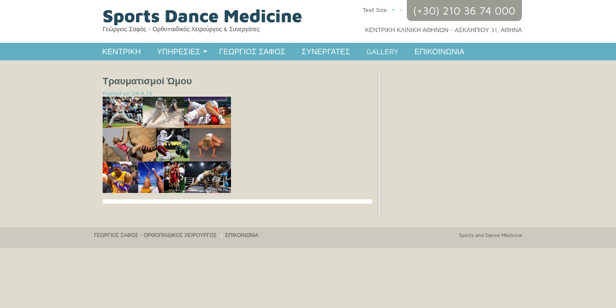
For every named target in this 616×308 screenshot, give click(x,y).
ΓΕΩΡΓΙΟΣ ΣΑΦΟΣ (252, 51)
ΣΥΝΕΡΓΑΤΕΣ (326, 51)
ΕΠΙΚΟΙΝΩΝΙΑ (440, 51)
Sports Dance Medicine (202, 15)
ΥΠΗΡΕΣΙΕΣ (178, 52)
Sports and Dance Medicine (490, 235)
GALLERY (382, 51)
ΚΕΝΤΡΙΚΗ (121, 51)
